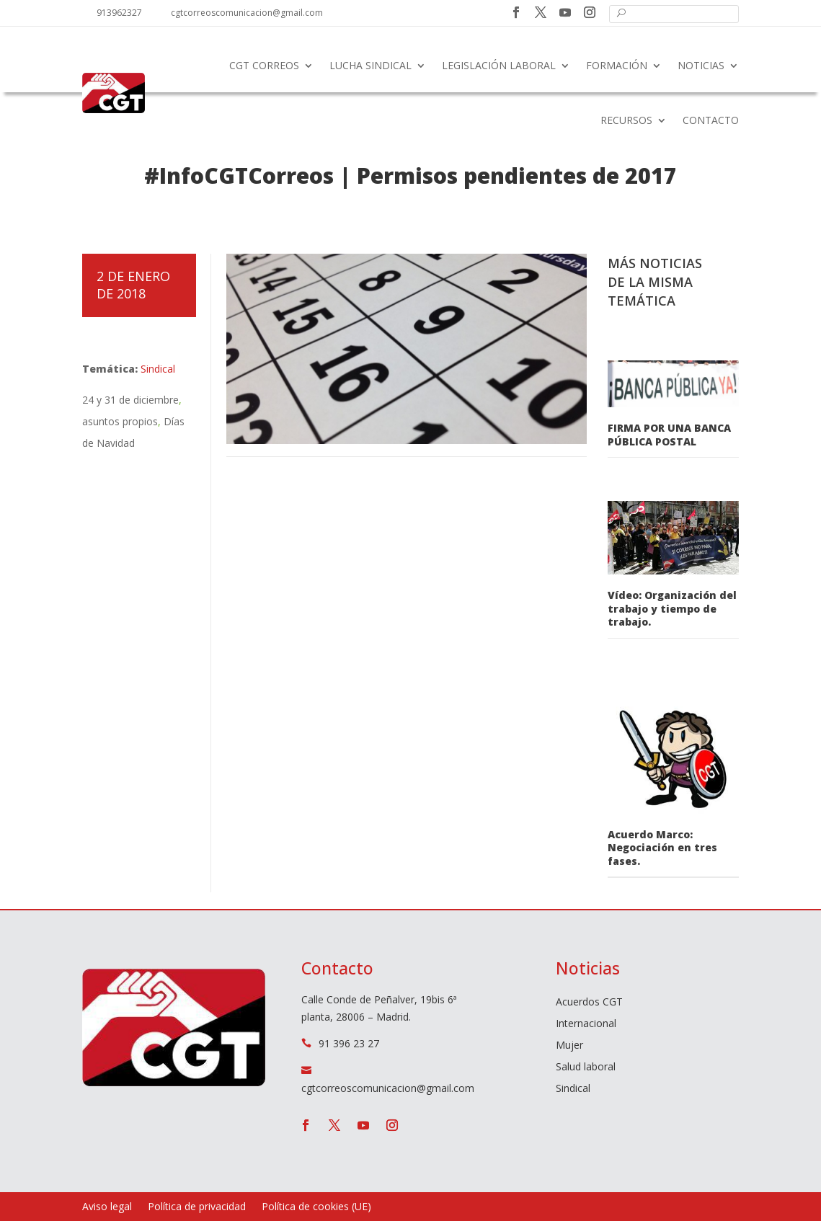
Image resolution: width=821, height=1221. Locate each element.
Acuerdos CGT (589, 1002)
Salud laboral (586, 1067)
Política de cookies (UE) (316, 1207)
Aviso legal (107, 1207)
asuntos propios (120, 421)
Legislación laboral (499, 65)
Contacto (711, 120)
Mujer (569, 1046)
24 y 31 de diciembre (130, 400)
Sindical (158, 369)
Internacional (586, 1024)
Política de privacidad (197, 1207)
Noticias (701, 65)
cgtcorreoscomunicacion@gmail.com (247, 12)
